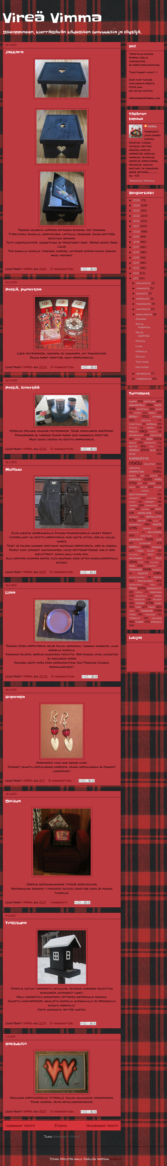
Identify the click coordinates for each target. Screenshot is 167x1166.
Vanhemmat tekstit (102, 1125)
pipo (141, 562)
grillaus (146, 420)
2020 (137, 231)
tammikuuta (144, 379)
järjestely (150, 442)
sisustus (139, 599)
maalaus (144, 512)
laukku (133, 505)
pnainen (154, 562)
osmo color (145, 550)
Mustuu (13, 469)
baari (158, 409)
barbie (137, 412)
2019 (136, 237)
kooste (153, 475)
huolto (152, 431)
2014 (136, 263)
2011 (136, 278)
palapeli (133, 554)
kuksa (132, 487)
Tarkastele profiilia (142, 180)
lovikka (145, 509)
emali (152, 412)
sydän (139, 603)
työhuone (150, 614)
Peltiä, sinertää (22, 387)
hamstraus (135, 424)
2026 (137, 200)
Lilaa (10, 592)
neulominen (155, 532)
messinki (133, 517)
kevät (132, 454)
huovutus (156, 435)
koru (158, 479)
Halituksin (16, 1044)
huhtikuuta (143, 309)
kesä (153, 450)
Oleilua (13, 801)
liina (132, 509)
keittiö (133, 446)
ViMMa (152, 126)
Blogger (116, 1159)
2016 (136, 252)
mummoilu (135, 524)
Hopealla (15, 697)
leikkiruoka (151, 505)
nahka (147, 528)
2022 (136, 221)
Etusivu (61, 1125)
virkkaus (156, 622)
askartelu (136, 405)
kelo (151, 446)
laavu (132, 501)
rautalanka (145, 581)
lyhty (158, 509)
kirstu (132, 475)
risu (153, 584)
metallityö (154, 516)
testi (131, 611)
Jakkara (14, 52)
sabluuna (156, 592)
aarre (133, 401)
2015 (136, 257)
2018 (136, 242)
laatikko (151, 498)
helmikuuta (143, 373)
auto (158, 405)
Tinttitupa (16, 923)
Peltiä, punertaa (23, 289)
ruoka (138, 592)
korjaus (135, 479)
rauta (158, 577)
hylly (137, 439)
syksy (158, 603)
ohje (159, 539)
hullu (133, 431)
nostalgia (146, 535)
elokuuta (142, 293)
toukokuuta (144, 304)
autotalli (143, 409)
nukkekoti (136, 539)
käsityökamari (138, 494)
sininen (158, 595)
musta (157, 524)
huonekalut (136, 435)
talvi (138, 607)
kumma (145, 490)
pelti (150, 554)
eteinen (157, 416)
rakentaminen (136, 577)
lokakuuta (143, 288)
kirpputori (136, 471)
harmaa (151, 424)
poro (132, 566)
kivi (142, 475)
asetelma (149, 401)
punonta (157, 569)
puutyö (143, 573)
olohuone (145, 543)
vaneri (139, 622)
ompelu (134, 547)
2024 (137, 210)
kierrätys (139, 458)
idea (149, 439)
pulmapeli (150, 566)
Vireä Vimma (52, 18)
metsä (142, 520)
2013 (136, 268)
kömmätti (134, 498)
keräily (134, 450)
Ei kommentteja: (62, 269)
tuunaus (147, 610)
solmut (157, 599)
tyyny (132, 614)
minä (155, 520)
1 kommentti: (59, 902)
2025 (137, 205)
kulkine (158, 487)
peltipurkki (135, 558)
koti (140, 483)
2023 (137, 216)
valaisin (157, 618)
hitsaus (133, 427)
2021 (136, 226)
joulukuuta (143, 283)
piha (158, 558)
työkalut (134, 618)
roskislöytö (154, 588)
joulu (132, 442)
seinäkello (141, 595)
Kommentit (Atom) (66, 1136)
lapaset (149, 501)
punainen (135, 569)
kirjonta (134, 468)
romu (133, 588)
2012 (136, 273)
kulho (143, 487)
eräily (133, 416)
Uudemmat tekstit (20, 1125)
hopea (150, 427)
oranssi (157, 547)
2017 (136, 247)
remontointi (135, 584)
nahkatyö (134, 532)
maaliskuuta (144, 314)
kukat (151, 483)
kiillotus (149, 464)
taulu (151, 607)
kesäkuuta (143, 298)
